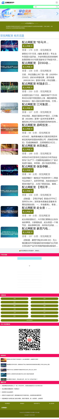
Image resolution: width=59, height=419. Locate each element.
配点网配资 (28, 46)
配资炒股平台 (37, 403)
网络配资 (22, 403)
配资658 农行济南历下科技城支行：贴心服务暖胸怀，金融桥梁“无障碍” (22, 359)
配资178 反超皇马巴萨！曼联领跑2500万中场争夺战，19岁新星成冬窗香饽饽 (21, 395)
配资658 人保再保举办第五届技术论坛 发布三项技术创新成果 (20, 373)
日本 (44, 309)
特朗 (44, 316)
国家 (15, 305)
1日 (44, 302)
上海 (15, 312)
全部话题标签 (29, 320)
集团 (15, 302)
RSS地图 (32, 412)
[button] (57, 13)
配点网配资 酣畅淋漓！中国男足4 (10, 388)
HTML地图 (37, 412)
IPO (44, 312)
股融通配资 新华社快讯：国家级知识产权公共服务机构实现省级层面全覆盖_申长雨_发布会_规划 (28, 364)
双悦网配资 (7, 403)
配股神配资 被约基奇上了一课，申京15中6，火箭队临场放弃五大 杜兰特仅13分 (22, 385)
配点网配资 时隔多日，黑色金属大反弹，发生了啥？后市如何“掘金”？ (22, 379)
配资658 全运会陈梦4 (7, 392)
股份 (15, 316)
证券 (44, 298)
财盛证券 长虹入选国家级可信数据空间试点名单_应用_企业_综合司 (22, 369)
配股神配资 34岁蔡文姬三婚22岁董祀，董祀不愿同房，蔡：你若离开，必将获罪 (22, 398)
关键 (15, 309)
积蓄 (44, 305)
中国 (15, 298)
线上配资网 (51, 403)
